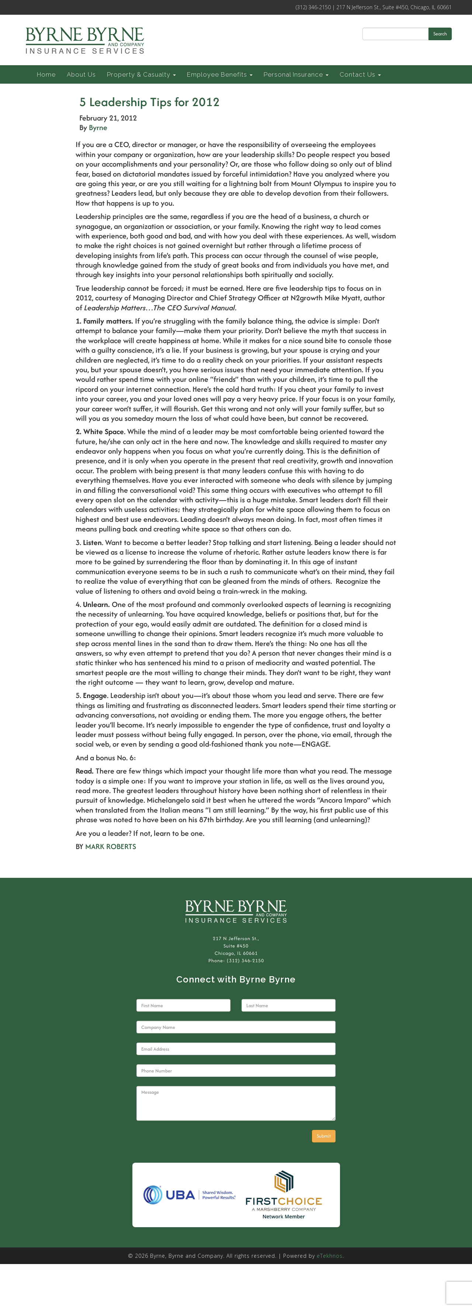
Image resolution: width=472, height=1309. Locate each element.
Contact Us (360, 74)
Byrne (98, 127)
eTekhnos (330, 1255)
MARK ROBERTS (110, 846)
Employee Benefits (220, 74)
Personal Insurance (296, 74)
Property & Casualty (141, 74)
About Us (81, 74)
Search (440, 33)
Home (46, 74)
